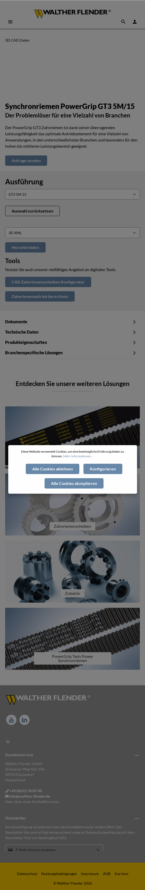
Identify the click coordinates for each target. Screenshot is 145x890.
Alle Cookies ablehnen (52, 480)
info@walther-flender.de (27, 796)
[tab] (71, 331)
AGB (106, 873)
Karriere (121, 873)
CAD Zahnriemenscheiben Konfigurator (48, 281)
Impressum (90, 873)
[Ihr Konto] (135, 22)
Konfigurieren (103, 480)
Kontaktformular (45, 801)
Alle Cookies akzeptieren (74, 494)
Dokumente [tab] (71, 321)
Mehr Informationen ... (78, 468)
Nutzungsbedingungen (59, 873)
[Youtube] (11, 720)
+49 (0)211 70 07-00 (23, 791)
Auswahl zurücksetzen (32, 210)
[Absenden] (98, 850)
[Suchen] (123, 22)
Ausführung (24, 181)
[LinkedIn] (24, 720)
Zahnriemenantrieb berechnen (40, 296)
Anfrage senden (26, 160)
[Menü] (10, 22)
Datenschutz (27, 873)
